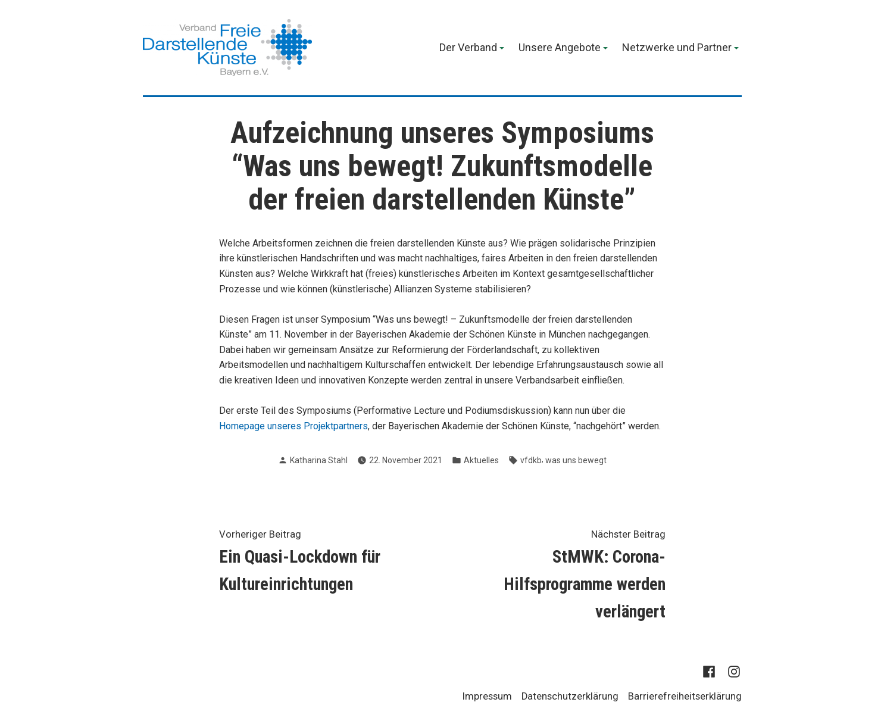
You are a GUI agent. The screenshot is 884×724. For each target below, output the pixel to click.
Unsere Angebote (559, 48)
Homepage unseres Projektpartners (293, 426)
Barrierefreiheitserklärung (685, 696)
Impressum (487, 696)
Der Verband (468, 48)
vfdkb (531, 460)
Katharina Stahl (319, 460)
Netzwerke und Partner (677, 48)
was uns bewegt (576, 460)
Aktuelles (481, 460)
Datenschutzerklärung (570, 696)
